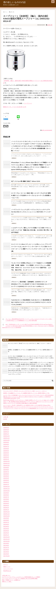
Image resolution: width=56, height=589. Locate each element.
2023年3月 (6, 505)
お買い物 (49, 25)
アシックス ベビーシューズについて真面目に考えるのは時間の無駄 (19, 578)
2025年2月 (6, 457)
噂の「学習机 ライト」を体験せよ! (11, 580)
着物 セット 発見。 (7, 581)
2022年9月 (6, 518)
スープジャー (28, 103)
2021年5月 (6, 551)
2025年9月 (6, 442)
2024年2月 (6, 482)
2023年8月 (6, 495)
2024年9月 (6, 467)
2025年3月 (6, 455)
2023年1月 (6, 509)
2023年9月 (6, 492)
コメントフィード (8, 568)
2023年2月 (6, 507)
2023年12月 (6, 486)
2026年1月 (6, 434)
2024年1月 (6, 484)
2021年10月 (6, 541)
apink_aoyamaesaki (47, 130)
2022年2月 (6, 532)
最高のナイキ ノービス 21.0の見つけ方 (14, 107)
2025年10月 (6, 440)
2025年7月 (6, 446)
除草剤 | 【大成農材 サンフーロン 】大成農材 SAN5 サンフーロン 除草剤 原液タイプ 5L (26, 393)
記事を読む (14, 158)
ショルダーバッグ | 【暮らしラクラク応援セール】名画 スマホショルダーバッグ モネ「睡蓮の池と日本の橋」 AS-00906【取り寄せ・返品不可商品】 (31, 230)
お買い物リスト (6, 575)
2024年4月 (6, 478)
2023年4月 (6, 503)
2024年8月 (6, 469)
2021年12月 (6, 537)
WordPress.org (7, 570)
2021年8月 (6, 545)
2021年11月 (6, 539)
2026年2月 (6, 431)
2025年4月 (6, 452)
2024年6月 (6, 474)
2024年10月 (6, 465)
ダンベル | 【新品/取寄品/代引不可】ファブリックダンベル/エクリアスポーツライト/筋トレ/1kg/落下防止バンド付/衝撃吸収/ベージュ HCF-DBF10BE (27, 319)
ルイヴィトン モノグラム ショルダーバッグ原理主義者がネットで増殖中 (21, 577)
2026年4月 (6, 427)
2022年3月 (6, 530)
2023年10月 (6, 490)
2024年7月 (6, 471)
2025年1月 (6, 459)
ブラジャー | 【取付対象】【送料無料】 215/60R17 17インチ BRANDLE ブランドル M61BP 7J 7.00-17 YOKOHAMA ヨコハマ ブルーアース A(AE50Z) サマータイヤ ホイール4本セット (31, 284)
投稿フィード (6, 566)
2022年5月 (6, 526)
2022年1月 (6, 535)
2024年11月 (6, 463)
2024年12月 (6, 461)
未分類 (5, 419)
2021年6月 (6, 549)
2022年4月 (6, 528)
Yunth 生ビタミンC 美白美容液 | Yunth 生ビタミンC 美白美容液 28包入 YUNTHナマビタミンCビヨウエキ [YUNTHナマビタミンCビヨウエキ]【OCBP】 (31, 302)
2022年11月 (6, 514)
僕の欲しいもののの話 (14, 2)
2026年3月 (6, 429)
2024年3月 (6, 480)
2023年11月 (6, 488)
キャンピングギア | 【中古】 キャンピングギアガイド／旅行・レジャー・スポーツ (29, 343)
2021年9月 (6, 543)
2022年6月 (6, 524)
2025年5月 (6, 450)
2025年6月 (6, 448)
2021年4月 (6, 554)
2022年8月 (6, 520)
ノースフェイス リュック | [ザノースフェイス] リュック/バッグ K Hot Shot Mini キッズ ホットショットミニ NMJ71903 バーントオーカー (31, 212)
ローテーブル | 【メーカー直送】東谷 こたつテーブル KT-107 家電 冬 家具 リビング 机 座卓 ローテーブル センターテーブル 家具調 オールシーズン (31, 195)
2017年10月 (6, 556)
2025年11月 (6, 438)
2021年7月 (6, 547)
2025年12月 (6, 436)
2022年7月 (6, 522)
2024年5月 (6, 476)
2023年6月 (6, 499)
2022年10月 (6, 516)
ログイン (5, 564)
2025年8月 (6, 444)
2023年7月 (6, 497)
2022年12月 (6, 511)
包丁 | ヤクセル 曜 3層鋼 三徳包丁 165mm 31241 (25, 181)
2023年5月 (6, 501)
